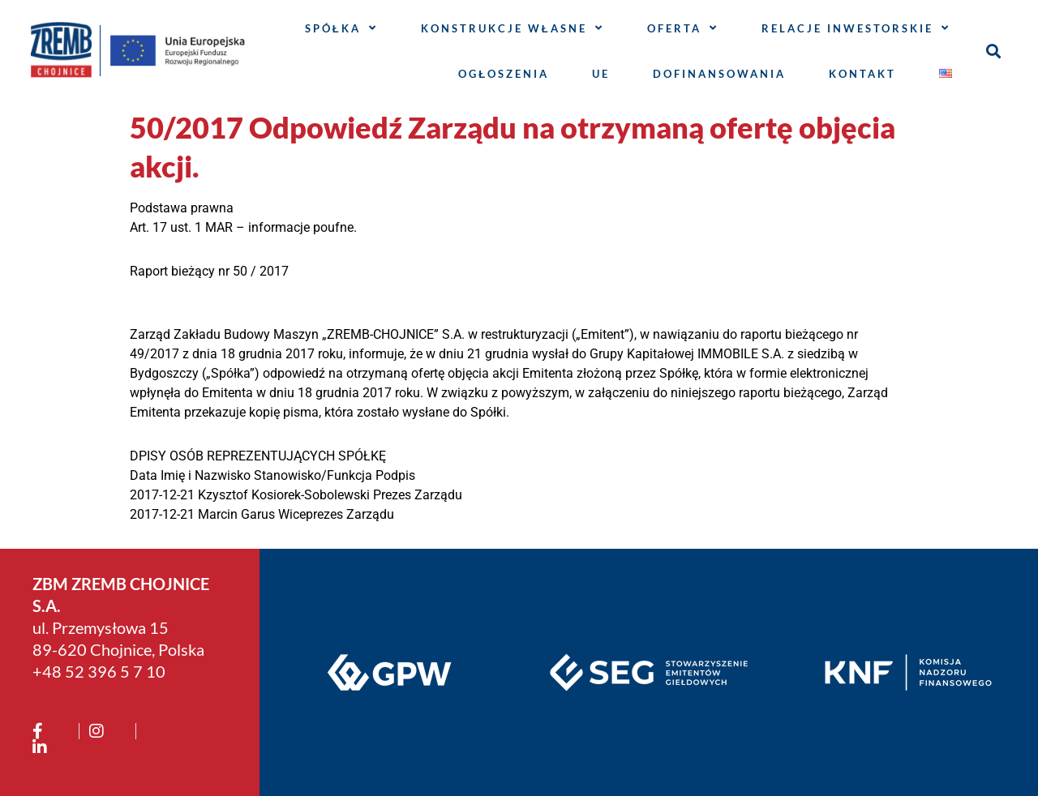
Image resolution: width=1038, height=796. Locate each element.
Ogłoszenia (503, 73)
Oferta (682, 28)
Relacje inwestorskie (855, 28)
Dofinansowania (719, 73)
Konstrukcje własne (512, 28)
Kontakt (862, 73)
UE (601, 73)
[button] (993, 50)
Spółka (341, 28)
